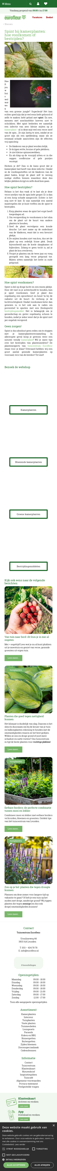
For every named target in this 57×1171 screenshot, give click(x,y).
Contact (29, 1062)
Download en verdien (29, 1115)
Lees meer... (13, 657)
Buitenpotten (28, 1041)
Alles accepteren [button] (16, 1165)
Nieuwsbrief (28, 1071)
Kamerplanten (28, 1014)
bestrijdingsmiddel (14, 311)
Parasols (28, 1032)
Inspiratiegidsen (28, 1074)
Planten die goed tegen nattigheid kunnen (24, 718)
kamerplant (10, 129)
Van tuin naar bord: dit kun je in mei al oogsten (27, 638)
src (30, 4)
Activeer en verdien (28, 1102)
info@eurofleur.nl (30, 950)
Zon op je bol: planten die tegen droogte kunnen (27, 888)
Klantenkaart (28, 1068)
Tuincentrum (28, 1065)
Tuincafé (28, 1077)
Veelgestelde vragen (28, 1086)
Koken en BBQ (28, 1035)
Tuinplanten (28, 1020)
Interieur (28, 1017)
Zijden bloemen (28, 1044)
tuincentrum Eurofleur (40, 345)
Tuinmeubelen (28, 1026)
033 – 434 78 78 (29, 947)
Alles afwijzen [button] (42, 1165)
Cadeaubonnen (28, 1050)
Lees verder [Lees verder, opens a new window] (20, 1144)
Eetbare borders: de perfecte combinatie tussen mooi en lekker (28, 809)
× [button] (53, 1125)
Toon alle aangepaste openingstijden (28, 1002)
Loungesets (28, 1029)
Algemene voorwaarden (28, 1080)
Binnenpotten (29, 1038)
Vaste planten (29, 1023)
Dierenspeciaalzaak (28, 1047)
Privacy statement (28, 1083)
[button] (28, 1159)
